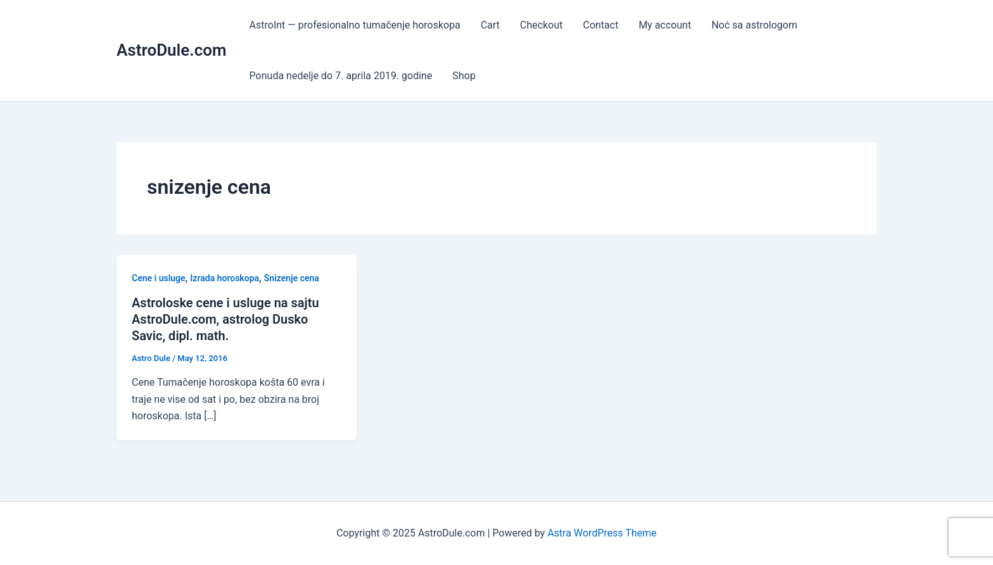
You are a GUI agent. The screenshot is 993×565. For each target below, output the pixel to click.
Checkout (541, 25)
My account (664, 25)
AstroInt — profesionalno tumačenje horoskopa (355, 25)
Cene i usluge (159, 278)
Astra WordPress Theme (601, 533)
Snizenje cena (291, 278)
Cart (490, 25)
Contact (600, 25)
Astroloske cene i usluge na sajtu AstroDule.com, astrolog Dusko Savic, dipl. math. (225, 319)
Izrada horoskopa (224, 278)
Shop (463, 76)
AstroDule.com (172, 50)
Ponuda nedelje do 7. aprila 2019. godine (341, 76)
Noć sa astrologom (754, 25)
